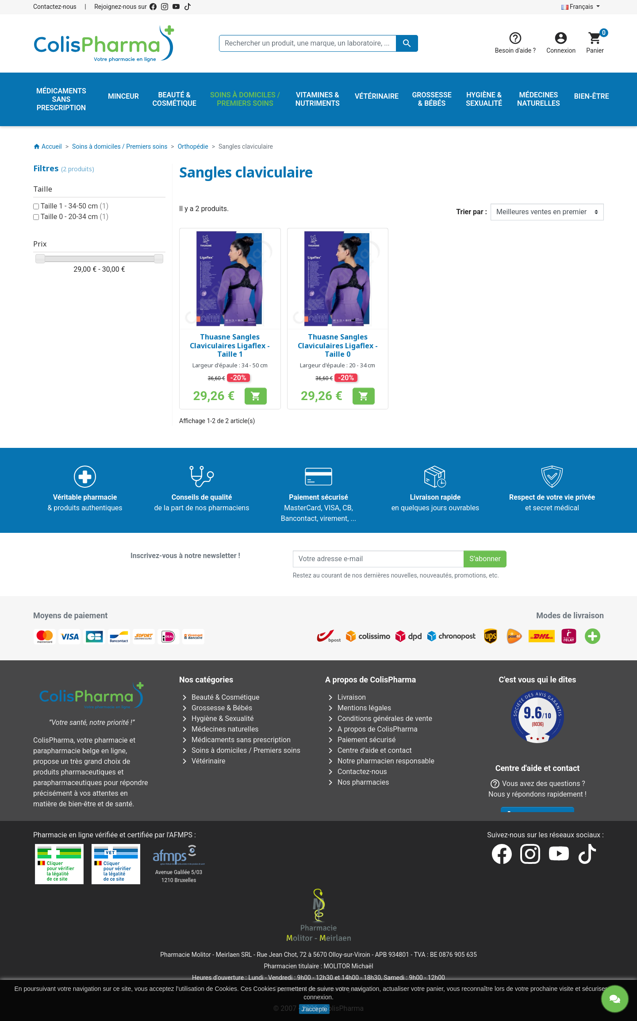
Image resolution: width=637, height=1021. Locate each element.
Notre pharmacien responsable (379, 761)
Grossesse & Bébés (215, 708)
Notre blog (347, 803)
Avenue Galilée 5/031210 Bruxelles (179, 876)
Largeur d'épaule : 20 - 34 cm (337, 365)
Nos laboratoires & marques (375, 793)
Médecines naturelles (219, 729)
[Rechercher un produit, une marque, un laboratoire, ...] (318, 43)
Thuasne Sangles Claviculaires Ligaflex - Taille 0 (338, 345)
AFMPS (180, 835)
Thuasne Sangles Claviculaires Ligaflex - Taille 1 (230, 345)
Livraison (345, 697)
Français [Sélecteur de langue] (578, 6)
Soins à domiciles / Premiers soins (239, 750)
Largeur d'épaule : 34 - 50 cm (230, 365)
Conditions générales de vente (378, 718)
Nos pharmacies (357, 782)
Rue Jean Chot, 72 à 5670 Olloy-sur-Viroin (313, 954)
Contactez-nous (55, 6)
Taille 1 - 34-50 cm (75, 206)
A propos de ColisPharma (371, 729)
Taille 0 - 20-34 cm (75, 216)
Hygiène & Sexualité (216, 718)
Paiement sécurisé (360, 740)
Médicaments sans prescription (235, 740)
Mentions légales (358, 708)
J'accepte (314, 1009)
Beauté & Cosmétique (219, 697)
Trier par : (471, 212)
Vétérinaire (202, 761)
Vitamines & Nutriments (222, 771)
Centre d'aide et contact (368, 750)
